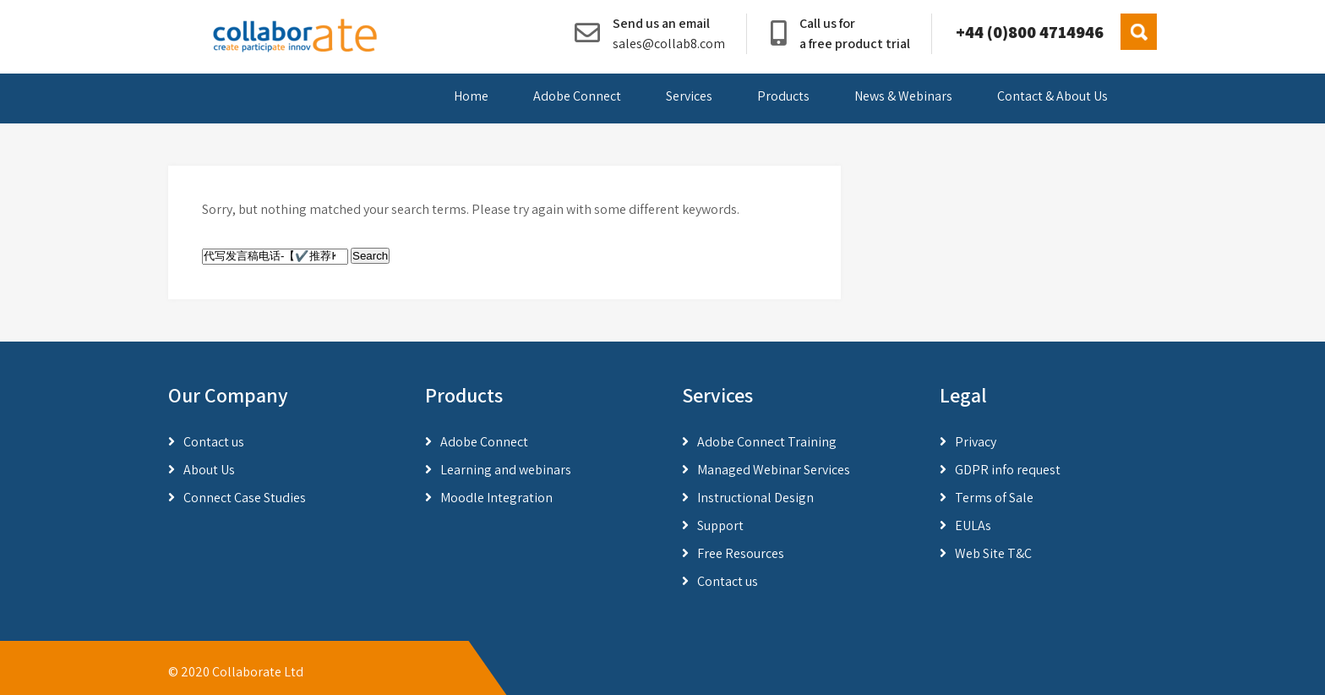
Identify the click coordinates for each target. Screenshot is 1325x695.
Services (689, 96)
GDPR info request (1008, 470)
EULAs (973, 525)
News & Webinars (903, 96)
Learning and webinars (505, 470)
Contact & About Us (1052, 96)
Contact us (213, 442)
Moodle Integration (496, 497)
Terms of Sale (994, 497)
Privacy (975, 442)
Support (720, 525)
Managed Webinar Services (773, 470)
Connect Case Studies (244, 497)
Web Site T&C (993, 553)
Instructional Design (755, 497)
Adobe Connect (577, 96)
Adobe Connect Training (767, 442)
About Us (209, 470)
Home (471, 96)
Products (783, 96)
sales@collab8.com (669, 43)
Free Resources (740, 553)
